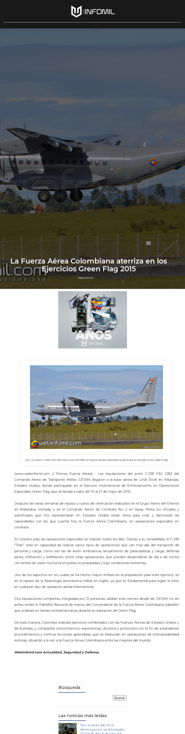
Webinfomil (85, 455)
